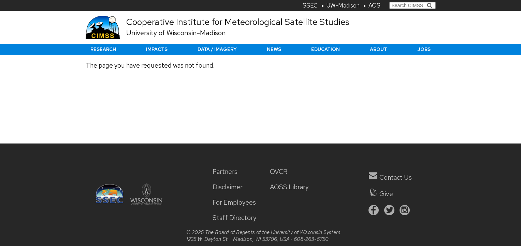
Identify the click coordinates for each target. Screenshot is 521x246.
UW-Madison (343, 5)
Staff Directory (234, 218)
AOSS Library (289, 187)
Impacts (157, 49)
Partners (225, 171)
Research (103, 49)
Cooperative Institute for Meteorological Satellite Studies (237, 22)
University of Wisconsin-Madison (176, 32)
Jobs (424, 49)
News (274, 49)
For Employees (234, 202)
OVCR (278, 171)
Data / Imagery (217, 49)
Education (325, 49)
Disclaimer (228, 187)
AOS (374, 5)
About (378, 49)
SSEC (310, 5)
